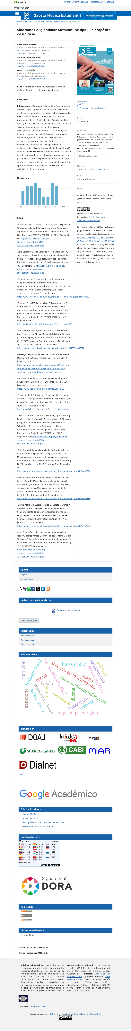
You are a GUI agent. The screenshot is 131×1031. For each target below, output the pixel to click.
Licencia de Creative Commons (55, 1014)
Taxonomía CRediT (31, 818)
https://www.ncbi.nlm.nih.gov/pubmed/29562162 (40, 388)
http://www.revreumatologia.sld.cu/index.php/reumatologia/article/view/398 (53, 526)
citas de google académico (92, 108)
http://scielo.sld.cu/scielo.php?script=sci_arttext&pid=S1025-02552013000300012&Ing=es (31, 553)
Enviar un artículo (29, 620)
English (24, 574)
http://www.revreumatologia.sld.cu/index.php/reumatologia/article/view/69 (53, 296)
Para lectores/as (27, 635)
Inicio (19, 21)
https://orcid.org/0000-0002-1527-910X (31, 53)
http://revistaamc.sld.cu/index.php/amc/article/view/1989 (44, 324)
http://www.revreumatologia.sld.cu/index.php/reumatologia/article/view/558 (53, 498)
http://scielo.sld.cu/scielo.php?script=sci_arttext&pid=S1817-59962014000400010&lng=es (41, 269)
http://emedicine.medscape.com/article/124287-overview (44, 409)
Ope (30, 1006)
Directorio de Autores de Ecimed (37, 826)
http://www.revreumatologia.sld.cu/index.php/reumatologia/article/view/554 (53, 471)
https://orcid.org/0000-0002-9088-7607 (31, 79)
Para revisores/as (28, 644)
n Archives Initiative (39, 1006)
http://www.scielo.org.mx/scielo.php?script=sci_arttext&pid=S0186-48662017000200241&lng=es (42, 440)
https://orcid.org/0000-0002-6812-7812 (31, 66)
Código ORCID (29, 814)
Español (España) (28, 579)
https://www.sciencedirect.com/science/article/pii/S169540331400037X (50, 348)
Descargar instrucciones (68, 610)
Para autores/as (27, 640)
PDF (83, 103)
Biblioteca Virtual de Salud (102, 2)
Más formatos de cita (88, 156)
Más (21, 774)
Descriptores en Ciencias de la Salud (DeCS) (43, 822)
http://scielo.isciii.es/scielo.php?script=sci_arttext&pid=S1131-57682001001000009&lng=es (34, 242)
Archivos (28, 21)
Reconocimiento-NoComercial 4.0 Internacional (83, 1014)
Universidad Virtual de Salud (76, 2)
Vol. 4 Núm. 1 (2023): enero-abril (49, 21)
